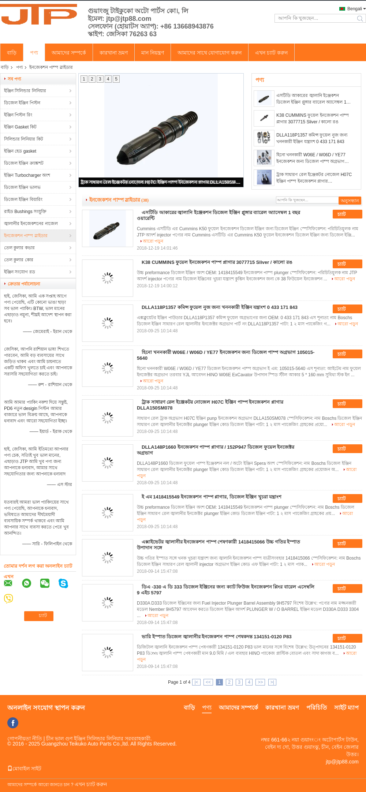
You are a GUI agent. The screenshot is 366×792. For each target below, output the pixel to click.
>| (272, 682)
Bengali (354, 8)
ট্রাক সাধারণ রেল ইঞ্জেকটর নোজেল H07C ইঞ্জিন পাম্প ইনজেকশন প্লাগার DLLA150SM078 (161, 182)
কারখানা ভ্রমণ (114, 53)
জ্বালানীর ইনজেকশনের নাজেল (31, 223)
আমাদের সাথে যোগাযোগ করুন (210, 53)
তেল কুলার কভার (19, 247)
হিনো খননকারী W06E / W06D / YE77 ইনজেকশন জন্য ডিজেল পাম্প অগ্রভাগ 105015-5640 (311, 158)
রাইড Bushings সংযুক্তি (25, 211)
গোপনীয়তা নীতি (24, 738)
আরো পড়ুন (153, 241)
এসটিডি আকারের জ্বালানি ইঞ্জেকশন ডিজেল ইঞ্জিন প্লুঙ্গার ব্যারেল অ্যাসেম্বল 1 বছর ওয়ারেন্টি (311, 99)
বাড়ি (11, 53)
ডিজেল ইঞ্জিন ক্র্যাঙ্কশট (24, 163)
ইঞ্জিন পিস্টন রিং (18, 114)
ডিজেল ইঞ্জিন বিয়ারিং (23, 199)
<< (208, 682)
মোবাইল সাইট (24, 769)
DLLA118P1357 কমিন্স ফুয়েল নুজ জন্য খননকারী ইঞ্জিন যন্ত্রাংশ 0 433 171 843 (311, 138)
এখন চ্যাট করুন (271, 53)
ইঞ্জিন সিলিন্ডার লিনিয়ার (25, 90)
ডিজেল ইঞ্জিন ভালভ (22, 187)
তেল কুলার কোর (18, 259)
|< (196, 682)
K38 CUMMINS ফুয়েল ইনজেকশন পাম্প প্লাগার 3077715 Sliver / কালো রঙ (312, 118)
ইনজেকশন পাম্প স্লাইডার (26, 235)
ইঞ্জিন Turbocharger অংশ (27, 175)
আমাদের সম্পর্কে (69, 53)
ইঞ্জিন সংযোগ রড (19, 271)
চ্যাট (346, 214)
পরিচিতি (316, 708)
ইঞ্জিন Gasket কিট (20, 127)
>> (260, 682)
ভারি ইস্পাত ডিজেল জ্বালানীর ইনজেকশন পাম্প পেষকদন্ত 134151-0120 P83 (217, 636)
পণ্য (34, 53)
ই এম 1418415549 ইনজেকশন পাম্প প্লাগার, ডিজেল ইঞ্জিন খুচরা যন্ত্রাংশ (211, 497)
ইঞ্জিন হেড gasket (20, 151)
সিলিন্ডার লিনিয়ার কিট (23, 139)
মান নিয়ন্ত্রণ (152, 53)
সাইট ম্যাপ (346, 708)
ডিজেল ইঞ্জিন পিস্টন (22, 102)
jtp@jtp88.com (342, 762)
